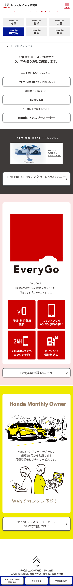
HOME (6, 46)
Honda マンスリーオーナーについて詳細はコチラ (36, 523)
